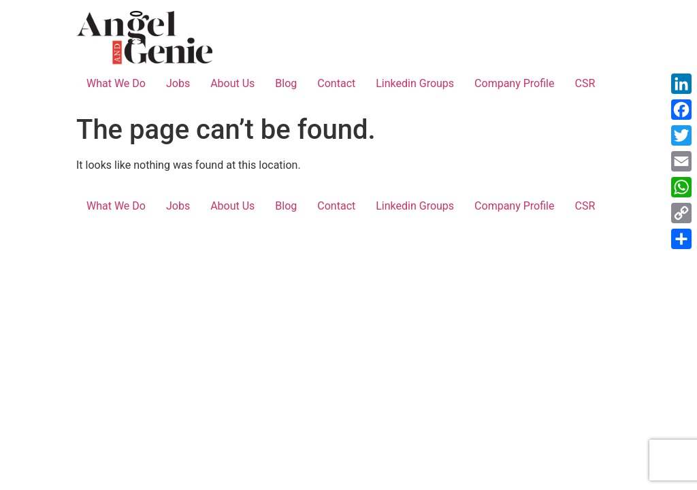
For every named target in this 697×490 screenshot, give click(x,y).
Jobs (178, 83)
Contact (336, 83)
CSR (584, 83)
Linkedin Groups (415, 83)
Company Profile (514, 83)
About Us (232, 83)
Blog (286, 83)
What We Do (116, 83)
